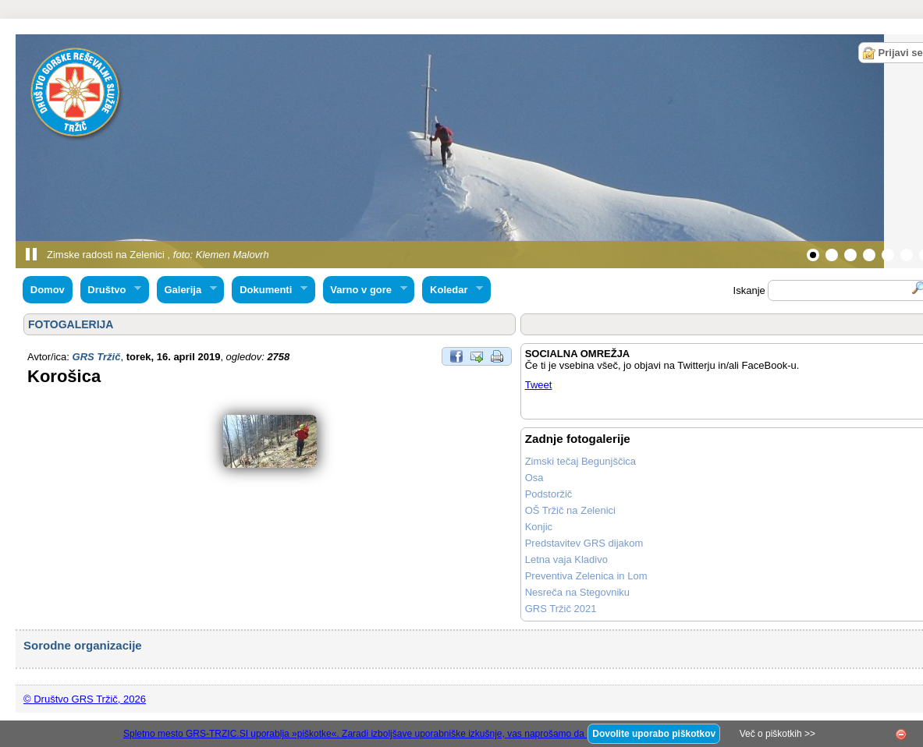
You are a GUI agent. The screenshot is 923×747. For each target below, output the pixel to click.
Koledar (452, 290)
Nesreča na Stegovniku (577, 592)
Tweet (538, 385)
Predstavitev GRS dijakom (584, 543)
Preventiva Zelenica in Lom (586, 576)
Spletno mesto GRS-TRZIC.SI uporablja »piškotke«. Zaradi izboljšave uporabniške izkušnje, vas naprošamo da (355, 733)
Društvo (110, 290)
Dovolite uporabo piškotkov (653, 733)
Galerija (187, 290)
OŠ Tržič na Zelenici (570, 510)
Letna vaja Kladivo (566, 559)
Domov (47, 290)
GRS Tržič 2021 (561, 608)
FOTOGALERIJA (70, 324)
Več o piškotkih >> (777, 733)
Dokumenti (269, 290)
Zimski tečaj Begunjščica (580, 461)
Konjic (538, 527)
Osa (534, 477)
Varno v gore (365, 290)
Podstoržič (549, 494)
